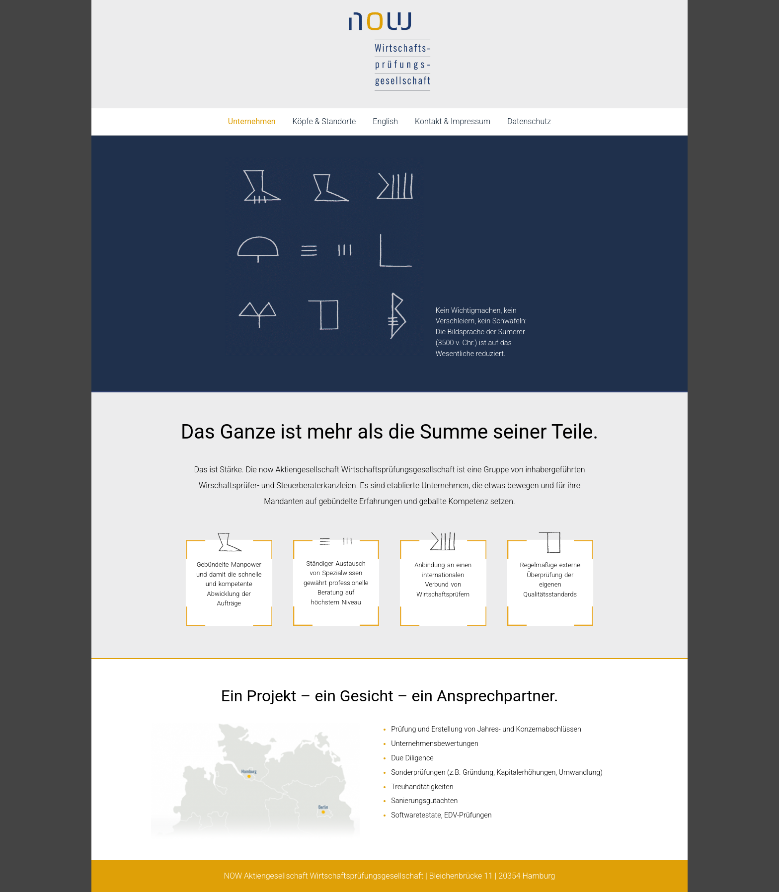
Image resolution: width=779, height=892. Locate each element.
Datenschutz (529, 121)
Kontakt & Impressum (452, 121)
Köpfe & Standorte (324, 121)
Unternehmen (252, 121)
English (385, 121)
